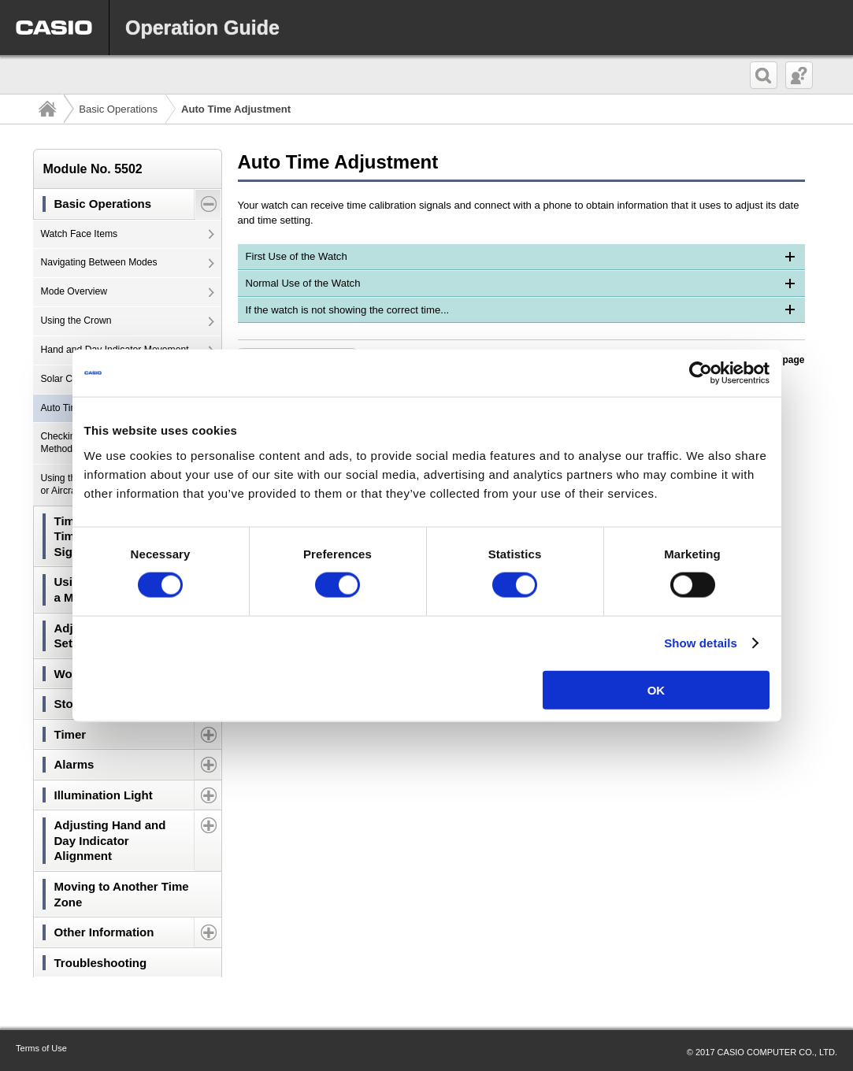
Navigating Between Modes (99, 262)
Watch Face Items (79, 233)
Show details (700, 643)
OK (656, 689)
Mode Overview (74, 291)
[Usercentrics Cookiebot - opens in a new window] (701, 373)
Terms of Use (41, 1048)
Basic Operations (118, 109)
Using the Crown (76, 320)
